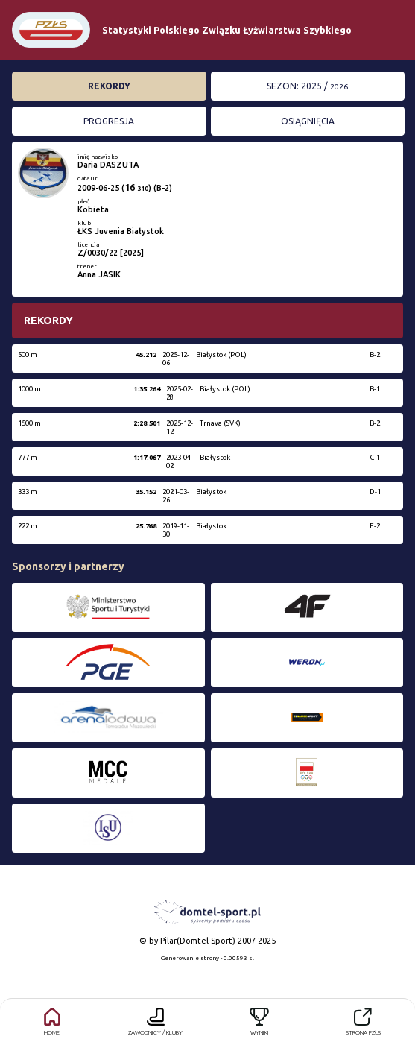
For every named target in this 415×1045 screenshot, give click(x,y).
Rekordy (109, 86)
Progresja (108, 121)
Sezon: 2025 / (307, 86)
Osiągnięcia (308, 121)
